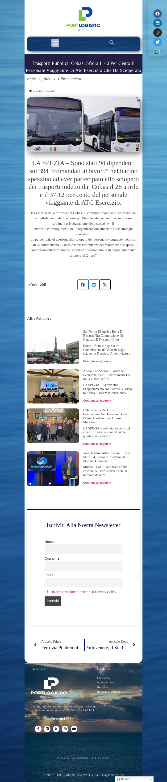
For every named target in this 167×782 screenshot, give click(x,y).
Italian (123, 779)
